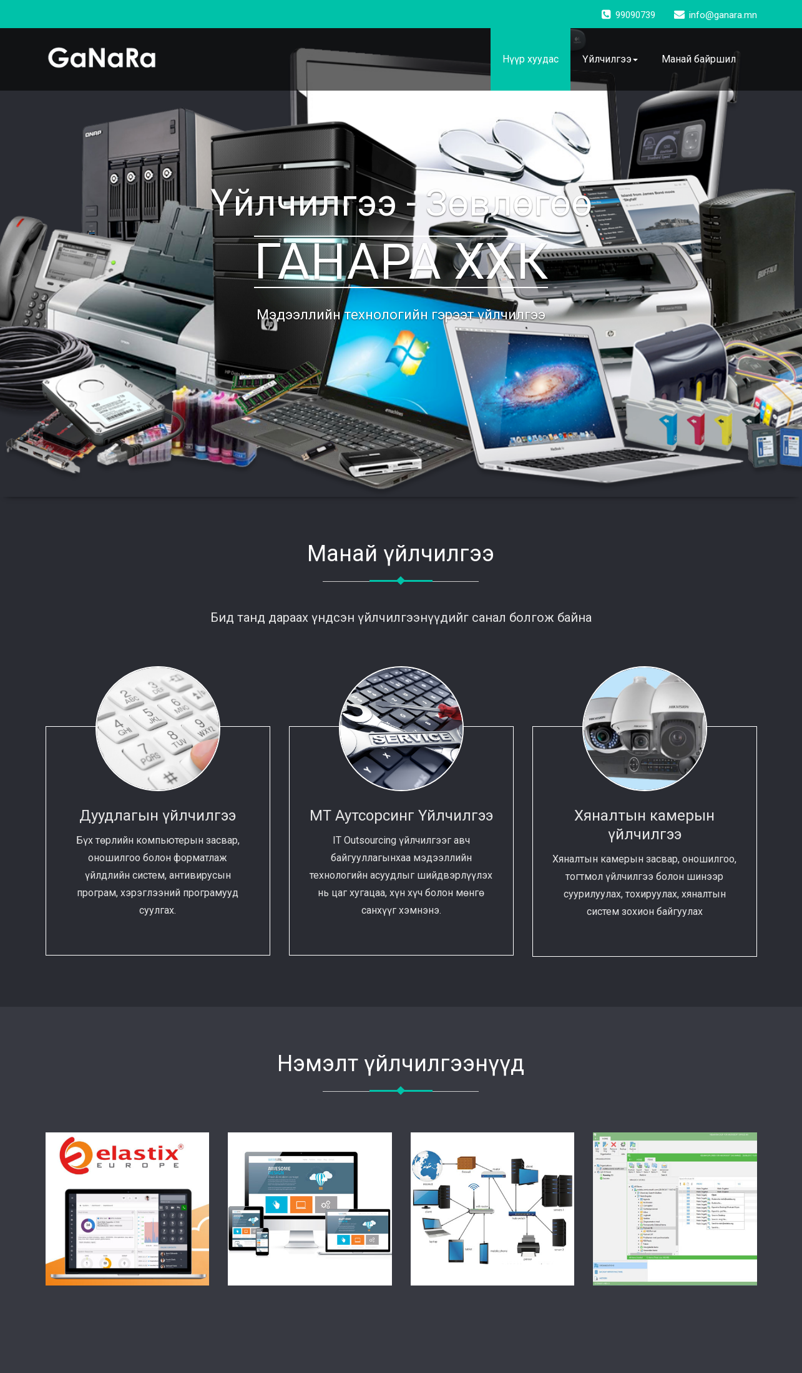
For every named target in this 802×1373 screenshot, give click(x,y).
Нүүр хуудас (530, 59)
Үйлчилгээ (610, 59)
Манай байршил (699, 59)
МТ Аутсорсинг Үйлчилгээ (401, 815)
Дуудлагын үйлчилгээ (157, 815)
